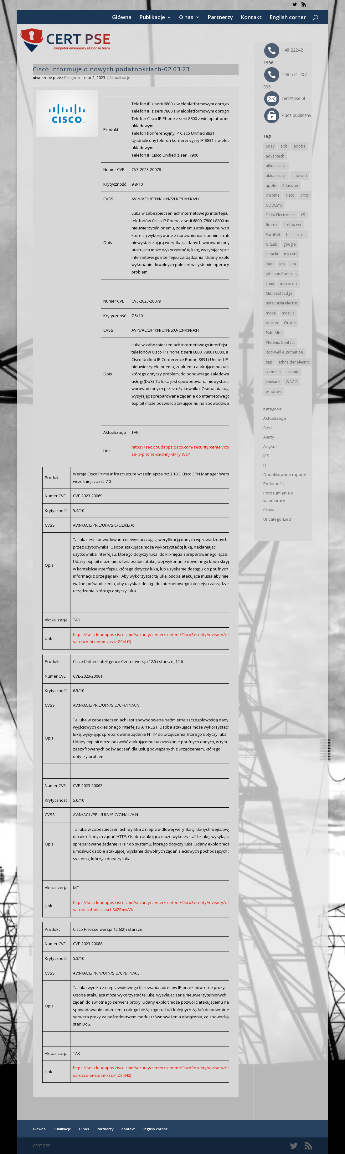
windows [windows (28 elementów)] (273, 391)
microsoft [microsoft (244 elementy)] (288, 283)
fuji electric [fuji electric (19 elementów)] (295, 234)
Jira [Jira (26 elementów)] (293, 264)
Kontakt (251, 18)
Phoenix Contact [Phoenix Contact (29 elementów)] (280, 342)
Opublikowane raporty (284, 474)
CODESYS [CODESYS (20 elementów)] (274, 205)
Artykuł (269, 446)
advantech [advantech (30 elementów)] (275, 156)
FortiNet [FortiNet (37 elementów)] (273, 234)
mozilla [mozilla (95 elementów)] (288, 313)
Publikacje (152, 18)
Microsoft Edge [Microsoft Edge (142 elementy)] (279, 293)
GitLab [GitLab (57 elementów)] (271, 244)
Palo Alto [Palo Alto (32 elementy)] (274, 332)
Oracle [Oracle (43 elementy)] (290, 322)
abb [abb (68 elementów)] (284, 146)
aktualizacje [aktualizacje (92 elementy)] (276, 175)
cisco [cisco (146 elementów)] (290, 195)
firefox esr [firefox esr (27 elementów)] (292, 224)
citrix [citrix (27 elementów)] (305, 195)
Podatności (273, 483)
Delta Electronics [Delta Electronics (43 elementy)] (280, 215)
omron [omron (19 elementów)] (272, 322)
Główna (121, 18)
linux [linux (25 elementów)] (270, 283)
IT (264, 465)
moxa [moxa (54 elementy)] (271, 313)
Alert (267, 427)
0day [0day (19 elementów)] (270, 146)
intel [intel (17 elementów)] (269, 264)
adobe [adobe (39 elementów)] (300, 146)
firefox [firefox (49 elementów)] (271, 224)
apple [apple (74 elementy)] (271, 185)
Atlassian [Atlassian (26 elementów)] (290, 185)
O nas (186, 18)
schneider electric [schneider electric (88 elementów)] (294, 362)
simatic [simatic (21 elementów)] (292, 371)
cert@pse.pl (284, 98)
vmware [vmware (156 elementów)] (273, 381)
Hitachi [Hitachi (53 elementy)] (272, 254)
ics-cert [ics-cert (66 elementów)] (290, 254)
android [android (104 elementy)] (299, 175)
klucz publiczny (287, 115)
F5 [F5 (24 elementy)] (303, 215)
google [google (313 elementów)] (289, 244)
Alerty (268, 437)
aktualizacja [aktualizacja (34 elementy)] (276, 165)
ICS (266, 456)
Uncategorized (277, 519)
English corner (288, 18)
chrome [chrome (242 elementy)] (273, 195)
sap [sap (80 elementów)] (269, 362)
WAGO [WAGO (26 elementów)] (292, 381)
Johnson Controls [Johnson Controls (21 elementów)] (281, 273)
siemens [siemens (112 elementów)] (273, 371)
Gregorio (72, 77)
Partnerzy (220, 18)
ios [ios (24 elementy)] (282, 264)
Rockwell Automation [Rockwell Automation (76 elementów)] (284, 352)
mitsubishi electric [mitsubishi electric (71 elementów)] (282, 303)
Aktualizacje (119, 77)
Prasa (269, 510)
